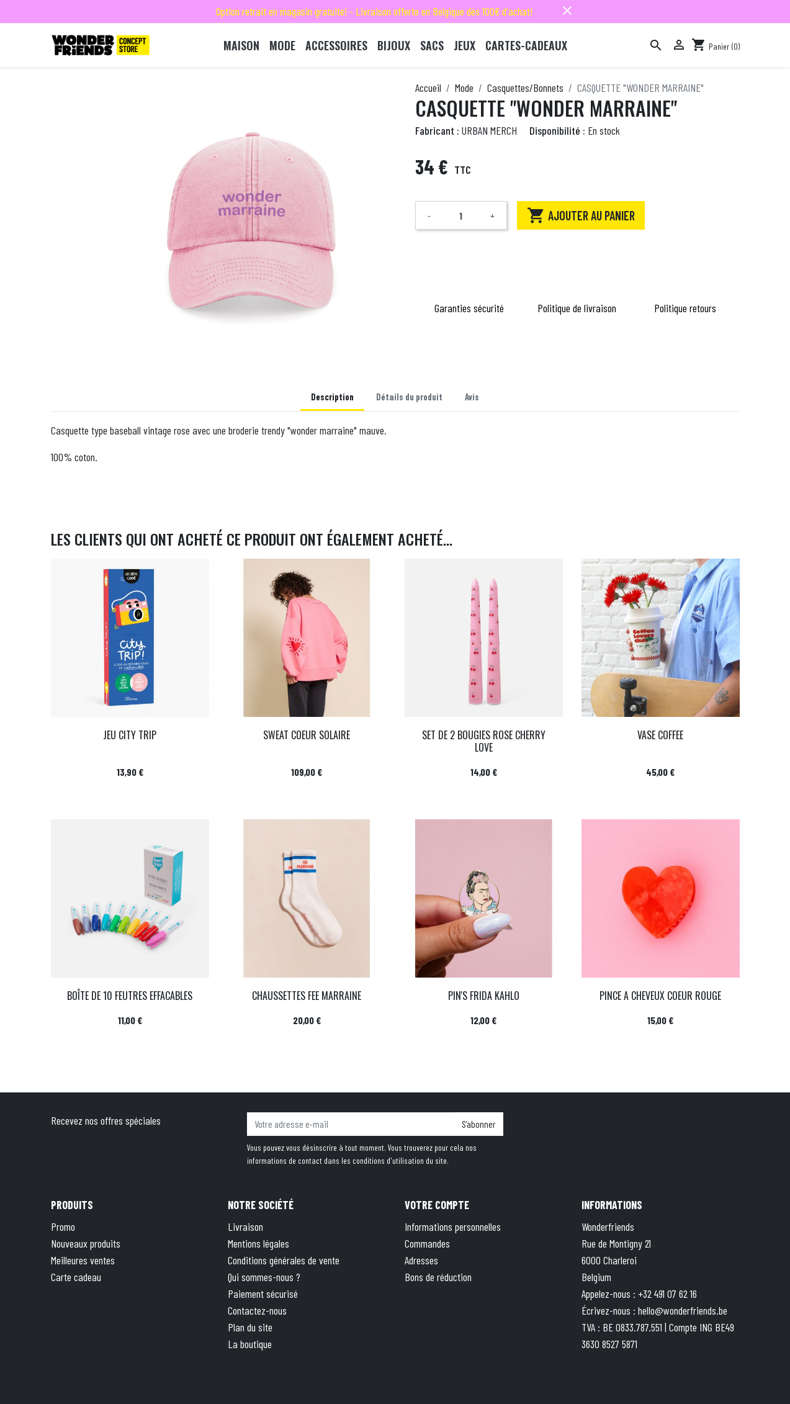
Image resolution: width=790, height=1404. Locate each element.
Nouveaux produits (85, 1243)
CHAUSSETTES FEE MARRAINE (306, 995)
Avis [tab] (472, 397)
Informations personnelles (453, 1226)
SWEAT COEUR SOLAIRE (306, 734)
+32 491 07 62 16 (667, 1293)
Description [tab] (332, 397)
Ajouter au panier (581, 215)
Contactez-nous (257, 1310)
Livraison (245, 1226)
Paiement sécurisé (263, 1293)
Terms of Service (570, 1375)
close (567, 10)
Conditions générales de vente (283, 1260)
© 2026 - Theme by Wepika (219, 1375)
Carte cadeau (76, 1277)
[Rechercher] (655, 45)
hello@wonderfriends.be (682, 1310)
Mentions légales (258, 1243)
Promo (63, 1226)
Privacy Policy (500, 1375)
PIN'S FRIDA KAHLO (483, 995)
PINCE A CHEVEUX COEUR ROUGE (660, 995)
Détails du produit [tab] (409, 397)
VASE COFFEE (660, 734)
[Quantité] (461, 215)
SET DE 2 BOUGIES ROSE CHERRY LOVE (483, 740)
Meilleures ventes (83, 1260)
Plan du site (250, 1327)
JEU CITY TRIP (129, 734)
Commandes (427, 1243)
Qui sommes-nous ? (264, 1277)
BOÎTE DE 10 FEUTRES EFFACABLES (129, 995)
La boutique (250, 1344)
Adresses (421, 1260)
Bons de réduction (438, 1277)
